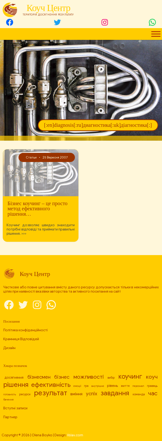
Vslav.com (75, 435)
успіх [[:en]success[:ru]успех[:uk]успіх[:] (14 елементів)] (91, 394)
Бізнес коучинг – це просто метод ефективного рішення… (37, 209)
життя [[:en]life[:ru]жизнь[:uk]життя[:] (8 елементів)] (125, 386)
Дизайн (9, 348)
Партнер (10, 417)
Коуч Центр (48, 8)
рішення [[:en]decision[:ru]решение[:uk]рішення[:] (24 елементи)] (15, 385)
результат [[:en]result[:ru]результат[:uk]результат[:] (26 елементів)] (50, 393)
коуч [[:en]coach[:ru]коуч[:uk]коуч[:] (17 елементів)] (152, 376)
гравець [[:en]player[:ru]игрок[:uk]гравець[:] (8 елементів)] (152, 386)
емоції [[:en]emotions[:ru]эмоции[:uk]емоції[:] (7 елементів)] (77, 386)
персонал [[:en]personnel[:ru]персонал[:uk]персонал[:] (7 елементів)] (138, 386)
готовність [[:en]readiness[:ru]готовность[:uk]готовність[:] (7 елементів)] (9, 394)
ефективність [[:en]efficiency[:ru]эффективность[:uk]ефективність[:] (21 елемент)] (51, 384)
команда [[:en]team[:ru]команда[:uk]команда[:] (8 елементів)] (139, 394)
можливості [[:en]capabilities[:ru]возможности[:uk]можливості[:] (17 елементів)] (88, 376)
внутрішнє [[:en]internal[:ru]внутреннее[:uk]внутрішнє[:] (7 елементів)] (97, 386)
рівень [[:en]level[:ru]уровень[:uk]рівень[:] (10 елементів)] (112, 385)
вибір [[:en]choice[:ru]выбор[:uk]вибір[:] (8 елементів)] (111, 378)
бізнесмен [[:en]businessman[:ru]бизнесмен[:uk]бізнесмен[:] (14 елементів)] (38, 377)
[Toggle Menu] (156, 34)
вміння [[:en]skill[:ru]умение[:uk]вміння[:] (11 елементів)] (76, 394)
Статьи (31, 157)
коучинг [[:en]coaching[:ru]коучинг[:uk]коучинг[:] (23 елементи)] (130, 376)
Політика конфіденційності (25, 330)
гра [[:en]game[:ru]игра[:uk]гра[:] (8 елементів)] (86, 386)
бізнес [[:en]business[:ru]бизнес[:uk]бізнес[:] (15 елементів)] (61, 377)
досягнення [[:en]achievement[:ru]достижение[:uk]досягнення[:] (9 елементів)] (13, 377)
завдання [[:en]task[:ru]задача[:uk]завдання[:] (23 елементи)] (114, 393)
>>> (23, 233)
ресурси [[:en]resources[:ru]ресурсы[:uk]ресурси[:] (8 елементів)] (25, 394)
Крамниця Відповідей (21, 339)
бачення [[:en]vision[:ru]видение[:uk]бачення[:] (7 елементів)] (8, 399)
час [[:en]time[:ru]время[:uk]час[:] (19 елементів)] (153, 393)
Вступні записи (15, 408)
